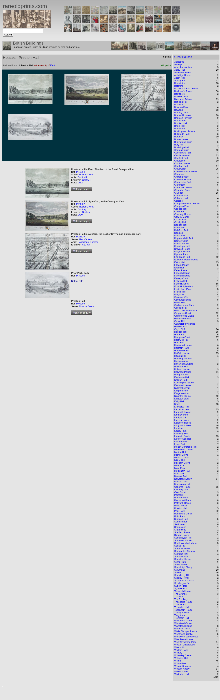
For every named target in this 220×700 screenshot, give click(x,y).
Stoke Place (180, 564)
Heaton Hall (180, 356)
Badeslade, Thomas (88, 242)
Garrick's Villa (181, 297)
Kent (52, 65)
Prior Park (179, 511)
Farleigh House (182, 273)
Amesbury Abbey (183, 67)
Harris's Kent (85, 239)
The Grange (180, 594)
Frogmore (179, 294)
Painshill (178, 495)
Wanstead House (183, 626)
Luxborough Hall (182, 438)
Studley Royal (181, 577)
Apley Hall (179, 69)
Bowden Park (181, 107)
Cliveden (178, 192)
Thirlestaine (180, 604)
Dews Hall (179, 235)
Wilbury (178, 652)
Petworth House (182, 503)
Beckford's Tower (183, 91)
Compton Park (181, 206)
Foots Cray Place (183, 289)
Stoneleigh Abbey (183, 567)
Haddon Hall (180, 331)
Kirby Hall (179, 401)
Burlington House (183, 142)
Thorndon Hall (181, 607)
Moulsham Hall (182, 471)
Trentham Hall (181, 618)
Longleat (178, 428)
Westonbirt (179, 647)
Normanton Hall (182, 484)
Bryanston (179, 128)
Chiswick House (182, 179)
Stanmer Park (181, 556)
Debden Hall (180, 225)
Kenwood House (182, 385)
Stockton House (182, 559)
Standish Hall (181, 553)
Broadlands (180, 120)
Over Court (180, 492)
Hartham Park (181, 348)
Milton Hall (179, 460)
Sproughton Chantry (184, 551)
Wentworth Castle (183, 634)
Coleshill (178, 200)
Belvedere (179, 94)
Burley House (181, 139)
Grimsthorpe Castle (184, 315)
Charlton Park (181, 166)
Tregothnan (180, 615)
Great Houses (183, 56)
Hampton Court (182, 337)
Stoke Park (180, 561)
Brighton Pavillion (183, 118)
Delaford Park (181, 230)
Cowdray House (182, 214)
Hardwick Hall (181, 340)
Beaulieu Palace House (186, 88)
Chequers (179, 174)
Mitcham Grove (182, 462)
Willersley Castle (182, 655)
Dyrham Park (181, 254)
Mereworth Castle (183, 449)
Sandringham (181, 521)
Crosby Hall (180, 222)
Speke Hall (180, 545)
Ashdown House (182, 72)
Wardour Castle (182, 628)
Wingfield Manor (182, 666)
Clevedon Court (182, 190)
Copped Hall (180, 208)
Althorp (178, 64)
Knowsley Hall (181, 406)
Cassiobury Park (182, 152)
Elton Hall (179, 267)
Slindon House (181, 535)
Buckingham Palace (184, 131)
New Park (179, 473)
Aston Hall (179, 77)
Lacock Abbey (181, 409)
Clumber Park (181, 195)
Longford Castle (182, 425)
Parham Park (181, 497)
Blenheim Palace (183, 99)
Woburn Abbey (181, 668)
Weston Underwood (184, 644)
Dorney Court (181, 241)
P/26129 (80, 236)
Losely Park (180, 430)
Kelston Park (181, 380)
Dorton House (181, 243)
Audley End (180, 80)
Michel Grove (181, 454)
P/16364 (80, 172)
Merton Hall (180, 452)
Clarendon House (183, 187)
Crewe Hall (180, 219)
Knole (177, 404)
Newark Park (181, 476)
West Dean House (183, 639)
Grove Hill (179, 321)
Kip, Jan (86, 244)
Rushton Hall (181, 519)
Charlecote (180, 160)
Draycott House (182, 249)
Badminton (179, 83)
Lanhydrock (180, 417)
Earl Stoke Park (182, 257)
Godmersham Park (184, 305)
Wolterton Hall (181, 674)
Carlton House (181, 150)
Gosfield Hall (181, 307)
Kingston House (182, 396)
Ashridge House (182, 75)
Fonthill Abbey (181, 283)
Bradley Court (181, 112)
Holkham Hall (181, 366)
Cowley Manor (181, 217)
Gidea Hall (179, 302)
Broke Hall (179, 126)
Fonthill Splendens (183, 286)
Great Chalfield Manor (185, 310)
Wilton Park (180, 663)
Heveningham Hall (183, 364)
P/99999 (80, 303)
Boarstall (178, 104)
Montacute (179, 465)
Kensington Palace (184, 382)
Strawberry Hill (181, 575)
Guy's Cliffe (180, 329)
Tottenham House (183, 610)
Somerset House (183, 540)
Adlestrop (179, 61)
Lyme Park (179, 444)
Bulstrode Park (181, 134)
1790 (80, 214)
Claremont (179, 184)
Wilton (177, 660)
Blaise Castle (181, 96)
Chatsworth (180, 168)
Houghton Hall (181, 374)
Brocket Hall (180, 123)
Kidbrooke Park (182, 388)
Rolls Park (179, 516)
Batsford (178, 85)
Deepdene (179, 227)
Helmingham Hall (183, 358)
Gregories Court (182, 313)
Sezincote (179, 524)
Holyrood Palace (182, 372)
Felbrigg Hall (180, 281)
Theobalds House (183, 602)
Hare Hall (179, 342)
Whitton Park (181, 650)
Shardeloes (180, 527)
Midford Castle (181, 457)
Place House (181, 505)
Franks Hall (180, 291)
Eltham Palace (181, 265)
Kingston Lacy (181, 398)
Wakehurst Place (183, 620)
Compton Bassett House (186, 203)
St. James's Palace (184, 580)
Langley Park (181, 414)
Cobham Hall (181, 198)
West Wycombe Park (185, 642)
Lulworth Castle (182, 436)
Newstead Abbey (183, 479)
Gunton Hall (180, 326)
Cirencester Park (183, 182)
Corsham (179, 211)
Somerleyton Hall (183, 537)
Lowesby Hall (181, 433)
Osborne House (182, 487)
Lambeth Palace (182, 412)
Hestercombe (181, 361)
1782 (80, 182)
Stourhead (179, 569)
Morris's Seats (86, 306)
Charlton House (182, 163)
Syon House (180, 588)
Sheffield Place (182, 532)
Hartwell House (182, 350)
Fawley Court (181, 278)
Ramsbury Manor (183, 513)
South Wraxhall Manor (185, 543)
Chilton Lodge (181, 176)
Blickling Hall (181, 102)
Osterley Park (181, 489)
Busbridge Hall (181, 147)
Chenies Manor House (185, 171)
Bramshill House (182, 115)
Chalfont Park (181, 158)
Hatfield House (181, 353)
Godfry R (82, 177)
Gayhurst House (182, 299)
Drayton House (182, 251)
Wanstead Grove (183, 623)
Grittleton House (182, 318)
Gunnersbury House (184, 323)
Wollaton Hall (181, 671)
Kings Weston (181, 393)
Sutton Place (181, 585)
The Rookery (181, 599)
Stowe (177, 572)
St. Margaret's (181, 583)
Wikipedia (166, 65)
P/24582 (80, 204)
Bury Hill (178, 144)
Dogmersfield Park (183, 238)
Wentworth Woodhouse (186, 636)
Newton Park (181, 481)
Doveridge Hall (181, 246)
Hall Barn (179, 334)
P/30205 (80, 275)
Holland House (181, 369)
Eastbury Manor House (186, 259)
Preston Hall (180, 508)
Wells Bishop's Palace (185, 631)
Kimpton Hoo (181, 390)
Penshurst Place (182, 500)
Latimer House (181, 420)
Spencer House (182, 548)
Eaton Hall (179, 262)
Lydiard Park (180, 441)
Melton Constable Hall (185, 446)
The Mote (179, 596)
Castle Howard (181, 155)
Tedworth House (182, 591)
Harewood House (183, 345)
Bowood (178, 110)
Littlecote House (182, 422)
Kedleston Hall (181, 377)
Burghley (178, 136)
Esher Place (180, 270)
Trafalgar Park (181, 612)
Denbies (178, 233)
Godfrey (82, 209)
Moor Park (179, 468)
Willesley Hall (181, 658)
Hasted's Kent (86, 174)
